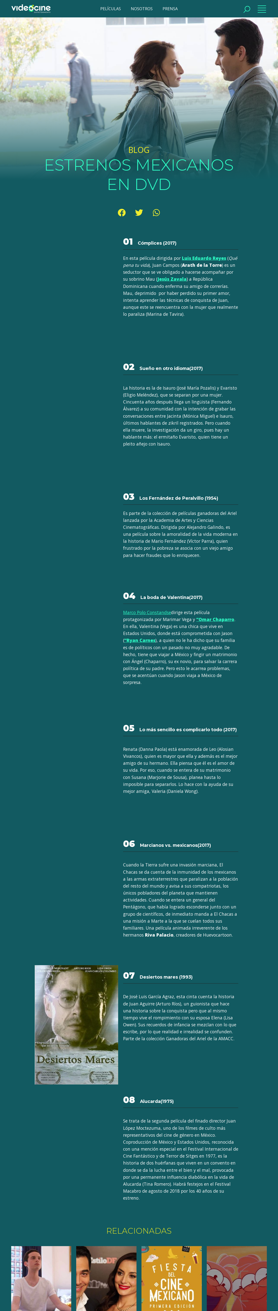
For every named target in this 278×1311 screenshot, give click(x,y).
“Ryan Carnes (139, 640)
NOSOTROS (142, 8)
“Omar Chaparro (215, 619)
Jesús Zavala (172, 279)
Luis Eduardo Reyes (204, 258)
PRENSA (170, 8)
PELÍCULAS (110, 8)
